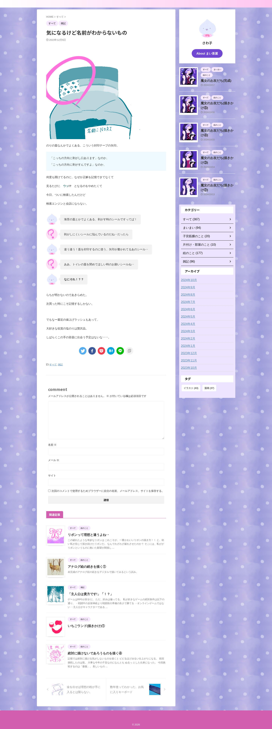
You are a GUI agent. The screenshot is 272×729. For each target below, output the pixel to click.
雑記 (60, 364)
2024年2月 (187, 337)
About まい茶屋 (207, 53)
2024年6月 (187, 308)
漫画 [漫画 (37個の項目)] (209, 387)
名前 (52, 444)
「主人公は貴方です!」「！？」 (89, 593)
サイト (52, 474)
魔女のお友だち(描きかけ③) (217, 156)
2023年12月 (188, 352)
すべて (53, 364)
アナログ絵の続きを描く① (86, 566)
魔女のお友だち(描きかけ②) (217, 183)
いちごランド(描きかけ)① (85, 625)
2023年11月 (188, 359)
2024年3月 (187, 330)
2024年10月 (188, 279)
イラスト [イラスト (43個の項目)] (191, 387)
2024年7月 (187, 300)
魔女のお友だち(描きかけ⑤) (217, 101)
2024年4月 (187, 322)
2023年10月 (188, 366)
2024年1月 (187, 344)
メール (53, 459)
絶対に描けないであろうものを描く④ (93, 652)
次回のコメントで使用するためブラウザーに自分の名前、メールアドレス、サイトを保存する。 (107, 490)
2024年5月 (187, 315)
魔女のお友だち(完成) (213, 79)
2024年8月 (187, 293)
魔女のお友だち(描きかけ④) (217, 129)
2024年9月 (187, 286)
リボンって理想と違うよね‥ (87, 534)
